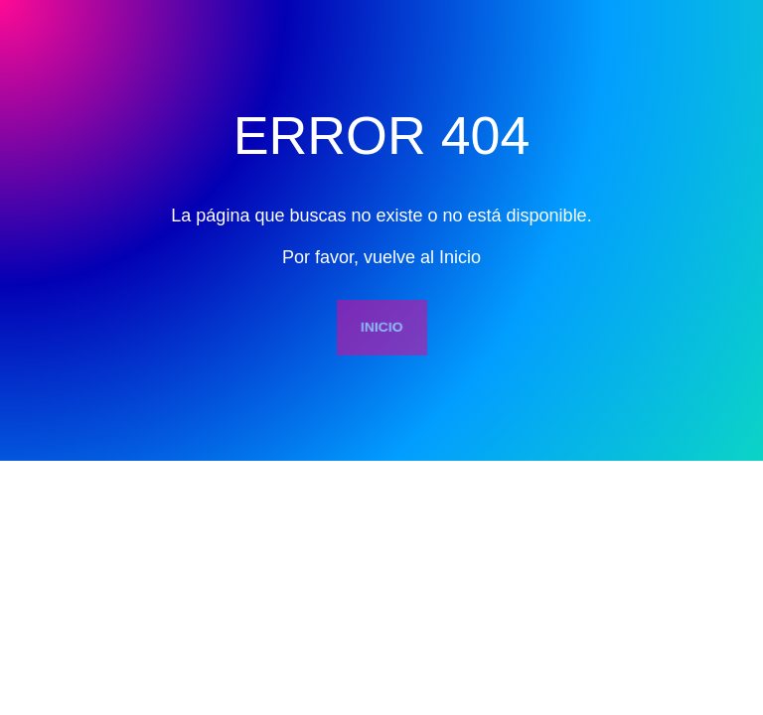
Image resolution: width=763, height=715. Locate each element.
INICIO (381, 326)
